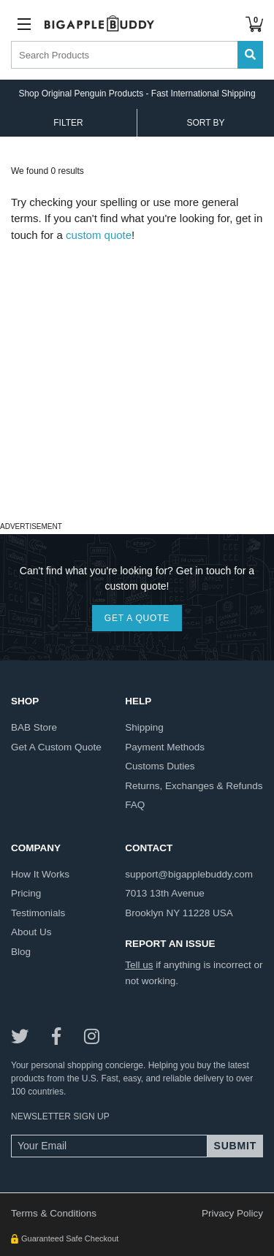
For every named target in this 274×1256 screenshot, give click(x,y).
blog (21, 951)
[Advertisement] (137, 380)
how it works (40, 874)
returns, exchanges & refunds (193, 785)
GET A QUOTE (137, 618)
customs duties (159, 766)
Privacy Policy (232, 1213)
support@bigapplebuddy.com (189, 874)
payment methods (165, 747)
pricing (26, 893)
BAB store (34, 727)
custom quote (99, 235)
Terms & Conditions (53, 1213)
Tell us (139, 964)
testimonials (38, 912)
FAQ (135, 804)
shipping (144, 727)
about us (31, 931)
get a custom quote (56, 747)
